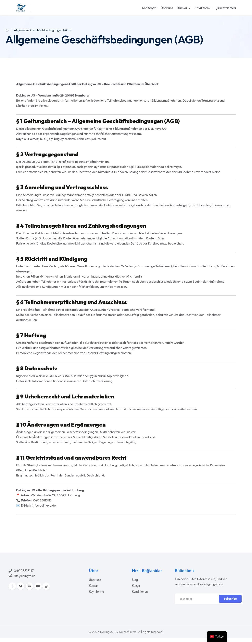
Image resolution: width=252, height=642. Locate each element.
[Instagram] (46, 586)
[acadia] (21, 7)
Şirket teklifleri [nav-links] (226, 8)
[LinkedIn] (29, 586)
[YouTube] (38, 586)
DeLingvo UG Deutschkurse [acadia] (118, 632)
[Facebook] (12, 586)
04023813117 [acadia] (24, 570)
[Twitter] (20, 586)
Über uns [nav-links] (167, 8)
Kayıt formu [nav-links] (203, 8)
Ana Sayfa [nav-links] (149, 8)
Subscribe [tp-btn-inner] (230, 599)
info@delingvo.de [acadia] (44, 505)
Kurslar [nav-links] (182, 8)
